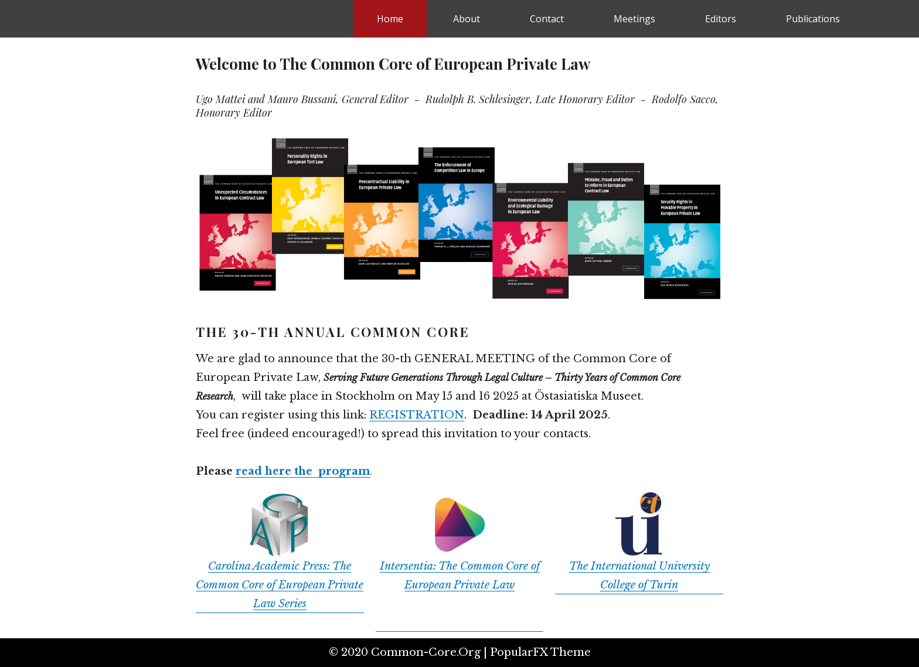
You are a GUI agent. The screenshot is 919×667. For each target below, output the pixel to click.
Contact (547, 18)
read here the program (303, 471)
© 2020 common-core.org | (409, 652)
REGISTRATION (416, 415)
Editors (720, 18)
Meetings (634, 18)
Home (390, 18)
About (466, 18)
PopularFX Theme (540, 652)
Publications (813, 18)
